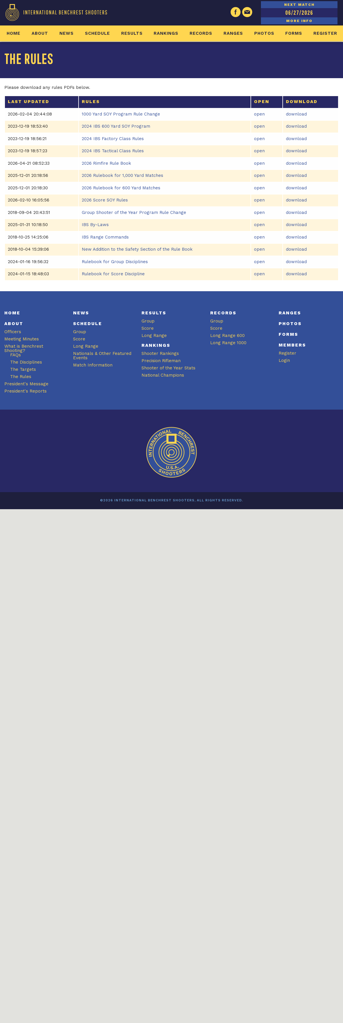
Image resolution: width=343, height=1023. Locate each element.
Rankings (166, 33)
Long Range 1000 (228, 342)
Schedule (97, 33)
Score (79, 339)
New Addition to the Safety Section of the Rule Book (137, 249)
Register (325, 33)
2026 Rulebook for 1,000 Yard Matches (122, 175)
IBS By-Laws (95, 224)
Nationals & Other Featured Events (102, 355)
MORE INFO (299, 21)
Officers (12, 331)
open (259, 114)
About (40, 33)
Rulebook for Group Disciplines (115, 261)
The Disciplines (26, 362)
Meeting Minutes (21, 339)
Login (284, 360)
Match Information (92, 365)
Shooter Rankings (160, 353)
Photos (264, 33)
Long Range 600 (227, 335)
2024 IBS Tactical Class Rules (113, 150)
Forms (293, 33)
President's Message (26, 383)
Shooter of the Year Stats (168, 368)
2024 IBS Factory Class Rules (113, 138)
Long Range (85, 346)
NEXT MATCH (299, 5)
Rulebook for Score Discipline (113, 273)
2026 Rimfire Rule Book (106, 163)
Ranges (233, 33)
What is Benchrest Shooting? (23, 348)
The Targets (23, 369)
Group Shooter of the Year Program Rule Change (134, 212)
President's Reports (25, 391)
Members (292, 345)
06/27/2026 (299, 12)
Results (132, 33)
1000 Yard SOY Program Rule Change (121, 114)
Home (13, 33)
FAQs (15, 355)
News (66, 33)
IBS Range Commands (105, 237)
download (296, 114)
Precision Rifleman (161, 360)
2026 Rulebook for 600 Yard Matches (121, 187)
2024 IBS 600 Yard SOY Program (116, 126)
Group (79, 331)
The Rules (20, 376)
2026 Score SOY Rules (105, 200)
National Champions (162, 375)
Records (201, 33)
